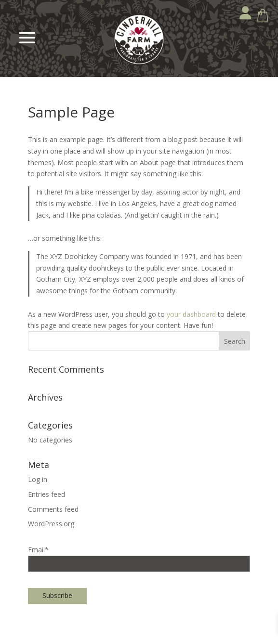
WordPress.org (51, 523)
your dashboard (191, 314)
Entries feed (46, 494)
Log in (37, 479)
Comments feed (53, 509)
